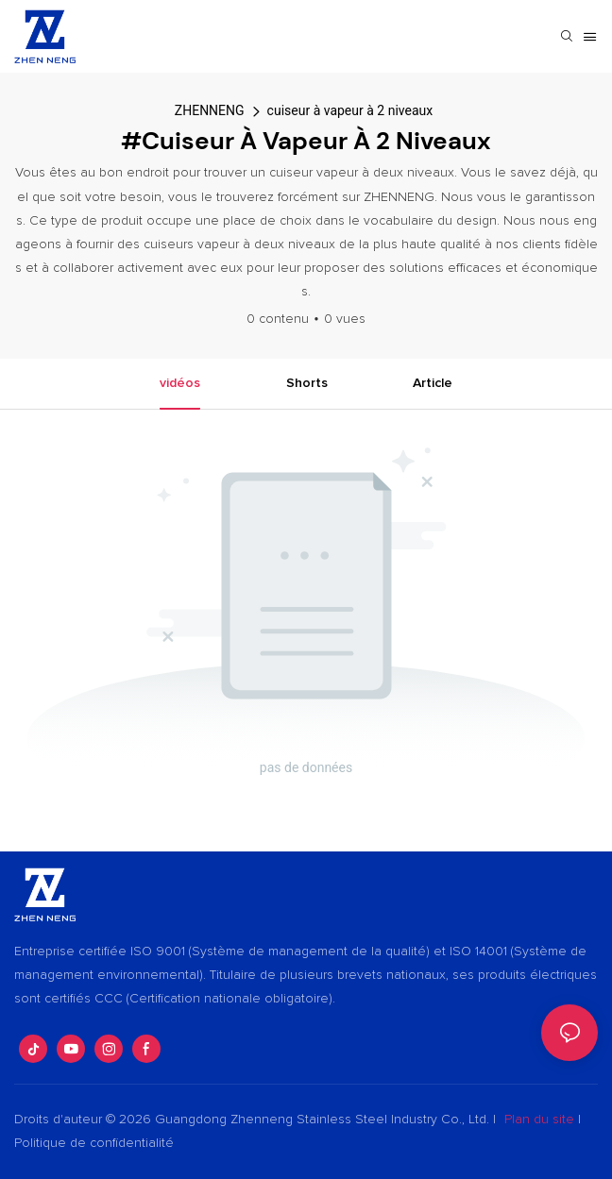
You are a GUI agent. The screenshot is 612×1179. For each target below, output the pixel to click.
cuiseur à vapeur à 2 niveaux (350, 110)
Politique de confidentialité (94, 1143)
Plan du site (539, 1119)
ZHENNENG (210, 110)
